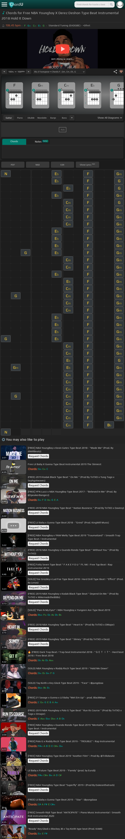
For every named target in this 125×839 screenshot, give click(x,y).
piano (20, 118)
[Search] (111, 4)
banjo (53, 118)
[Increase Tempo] (28, 71)
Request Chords (38, 456)
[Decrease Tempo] (4, 71)
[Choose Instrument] (71, 117)
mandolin (42, 118)
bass (64, 118)
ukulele (30, 118)
